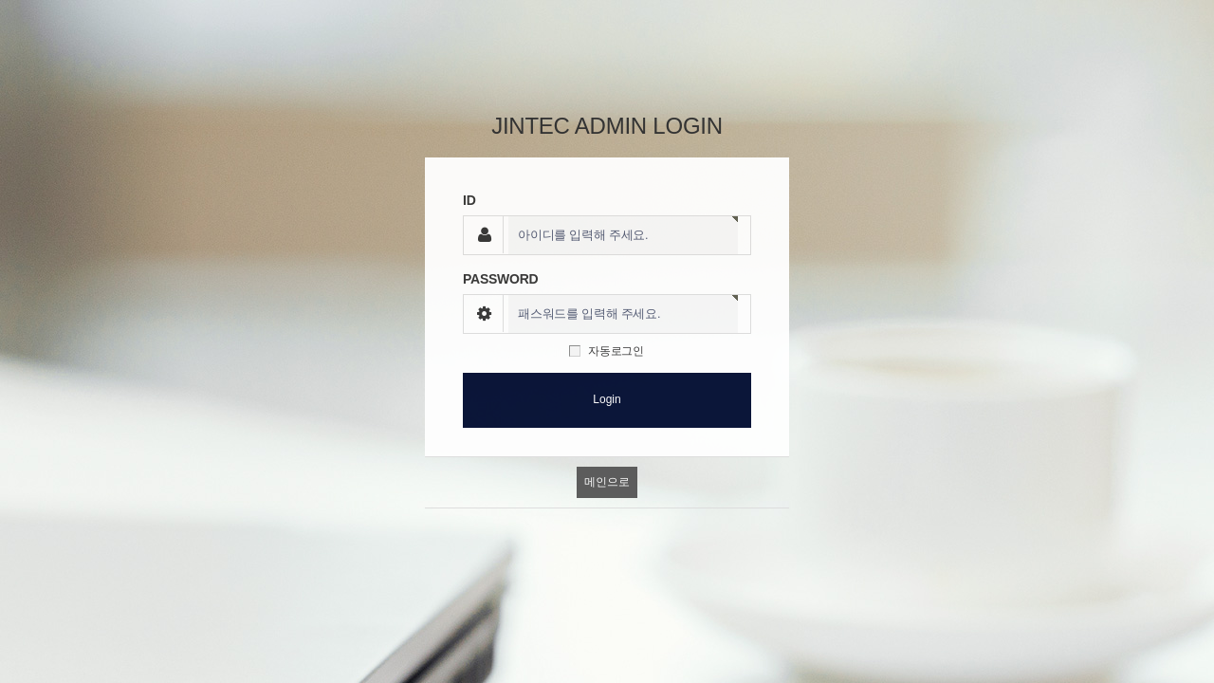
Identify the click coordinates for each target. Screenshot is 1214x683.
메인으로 (606, 482)
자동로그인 (616, 351)
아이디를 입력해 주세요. (583, 235)
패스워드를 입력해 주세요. (589, 314)
